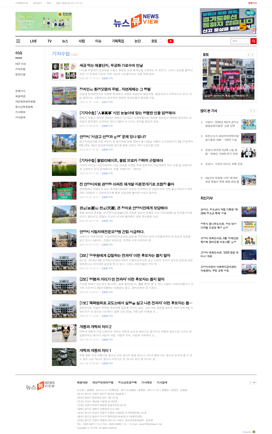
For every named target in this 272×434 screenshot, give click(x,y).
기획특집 (118, 40)
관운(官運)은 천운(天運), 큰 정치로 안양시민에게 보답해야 (123, 208)
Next (255, 111)
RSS (49, 3)
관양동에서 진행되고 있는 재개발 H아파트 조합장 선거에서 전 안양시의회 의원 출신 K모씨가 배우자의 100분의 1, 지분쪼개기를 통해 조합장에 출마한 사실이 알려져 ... (135, 191)
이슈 (98, 40)
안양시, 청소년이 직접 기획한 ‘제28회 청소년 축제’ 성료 (219, 211)
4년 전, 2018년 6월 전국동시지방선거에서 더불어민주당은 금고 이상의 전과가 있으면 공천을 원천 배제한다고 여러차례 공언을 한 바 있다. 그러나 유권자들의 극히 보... (136, 262)
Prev (251, 111)
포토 (154, 40)
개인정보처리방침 (25, 101)
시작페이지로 (21, 3)
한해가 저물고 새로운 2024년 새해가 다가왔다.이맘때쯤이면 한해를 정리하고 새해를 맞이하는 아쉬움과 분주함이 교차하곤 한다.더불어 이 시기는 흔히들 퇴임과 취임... (135, 119)
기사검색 (20, 117)
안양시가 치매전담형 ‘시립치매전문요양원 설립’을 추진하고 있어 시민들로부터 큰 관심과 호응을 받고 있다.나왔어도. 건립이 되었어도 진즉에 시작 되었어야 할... (135, 238)
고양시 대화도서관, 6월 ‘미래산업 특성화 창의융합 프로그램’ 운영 (219, 240)
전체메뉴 (20, 41)
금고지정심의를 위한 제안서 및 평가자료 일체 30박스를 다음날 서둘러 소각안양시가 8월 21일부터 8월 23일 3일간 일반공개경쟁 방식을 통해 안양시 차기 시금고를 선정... (136, 143)
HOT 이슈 (20, 64)
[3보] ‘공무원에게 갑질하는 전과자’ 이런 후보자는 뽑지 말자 (124, 255)
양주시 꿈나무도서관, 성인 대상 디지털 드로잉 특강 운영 (218, 225)
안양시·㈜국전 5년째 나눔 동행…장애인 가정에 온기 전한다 (221, 152)
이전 (248, 55)
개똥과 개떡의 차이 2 (95, 326)
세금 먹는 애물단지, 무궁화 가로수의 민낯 (111, 65)
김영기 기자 (107, 102)
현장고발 (20, 74)
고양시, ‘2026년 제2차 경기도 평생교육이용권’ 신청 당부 (222, 124)
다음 (252, 55)
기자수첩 (20, 69)
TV (49, 40)
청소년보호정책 (24, 107)
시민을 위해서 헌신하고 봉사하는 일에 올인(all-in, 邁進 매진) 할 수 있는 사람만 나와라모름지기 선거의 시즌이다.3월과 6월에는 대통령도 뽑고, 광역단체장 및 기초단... (136, 286)
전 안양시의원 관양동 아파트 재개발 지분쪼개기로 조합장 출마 (126, 184)
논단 (137, 40)
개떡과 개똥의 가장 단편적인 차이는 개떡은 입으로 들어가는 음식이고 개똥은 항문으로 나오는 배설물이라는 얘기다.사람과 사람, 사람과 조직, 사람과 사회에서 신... (135, 333)
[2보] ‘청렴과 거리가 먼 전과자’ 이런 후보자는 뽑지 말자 (121, 279)
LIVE (33, 40)
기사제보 (20, 112)
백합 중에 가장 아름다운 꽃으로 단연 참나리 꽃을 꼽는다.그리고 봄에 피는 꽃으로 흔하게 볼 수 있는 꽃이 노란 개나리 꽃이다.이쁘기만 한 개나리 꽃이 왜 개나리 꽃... (135, 357)
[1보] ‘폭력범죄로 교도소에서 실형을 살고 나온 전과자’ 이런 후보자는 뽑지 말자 (139, 303)
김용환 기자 (107, 78)
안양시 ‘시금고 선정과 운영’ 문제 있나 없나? (112, 136)
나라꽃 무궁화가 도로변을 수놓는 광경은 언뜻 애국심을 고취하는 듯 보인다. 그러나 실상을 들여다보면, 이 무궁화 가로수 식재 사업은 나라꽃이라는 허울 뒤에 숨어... (135, 72)
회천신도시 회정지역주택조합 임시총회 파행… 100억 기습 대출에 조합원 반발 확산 (222, 138)
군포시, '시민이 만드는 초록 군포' (224, 164)
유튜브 (170, 41)
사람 (82, 40)
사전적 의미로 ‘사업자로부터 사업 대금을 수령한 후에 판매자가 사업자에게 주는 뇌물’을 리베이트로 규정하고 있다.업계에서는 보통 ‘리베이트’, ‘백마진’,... (135, 167)
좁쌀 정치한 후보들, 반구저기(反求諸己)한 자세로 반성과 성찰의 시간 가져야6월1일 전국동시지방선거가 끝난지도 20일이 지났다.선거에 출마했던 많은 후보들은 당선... (135, 214)
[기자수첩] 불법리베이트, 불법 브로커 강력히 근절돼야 (121, 160)
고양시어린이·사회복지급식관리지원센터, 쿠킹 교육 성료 (218, 268)
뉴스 (65, 40)
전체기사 (20, 91)
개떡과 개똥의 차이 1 (95, 350)
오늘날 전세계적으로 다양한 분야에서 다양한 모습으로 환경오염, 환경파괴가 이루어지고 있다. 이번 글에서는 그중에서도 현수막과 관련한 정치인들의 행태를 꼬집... (135, 96)
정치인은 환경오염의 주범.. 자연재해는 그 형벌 (114, 89)
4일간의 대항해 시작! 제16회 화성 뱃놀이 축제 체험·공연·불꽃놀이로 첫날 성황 (222, 179)
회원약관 (20, 96)
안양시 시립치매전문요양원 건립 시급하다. (111, 231)
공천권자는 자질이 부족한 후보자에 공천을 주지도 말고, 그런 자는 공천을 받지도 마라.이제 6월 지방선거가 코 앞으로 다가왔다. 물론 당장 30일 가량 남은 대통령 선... (136, 309)
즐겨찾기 (37, 3)
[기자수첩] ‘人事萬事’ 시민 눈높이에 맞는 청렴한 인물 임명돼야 (127, 113)
